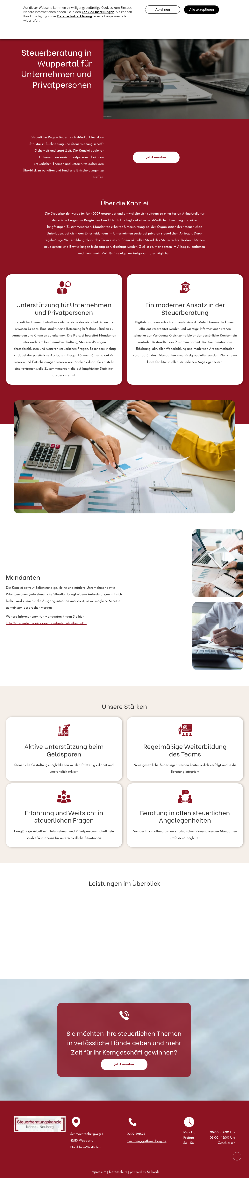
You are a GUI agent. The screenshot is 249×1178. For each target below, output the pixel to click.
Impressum (98, 1172)
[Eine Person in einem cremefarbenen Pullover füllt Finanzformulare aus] (217, 636)
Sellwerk (153, 1172)
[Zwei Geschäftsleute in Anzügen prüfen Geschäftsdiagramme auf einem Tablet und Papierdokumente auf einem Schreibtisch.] (158, 573)
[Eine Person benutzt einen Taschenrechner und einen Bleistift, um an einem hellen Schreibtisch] (158, 626)
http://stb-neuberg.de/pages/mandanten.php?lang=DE (46, 623)
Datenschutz (118, 1172)
